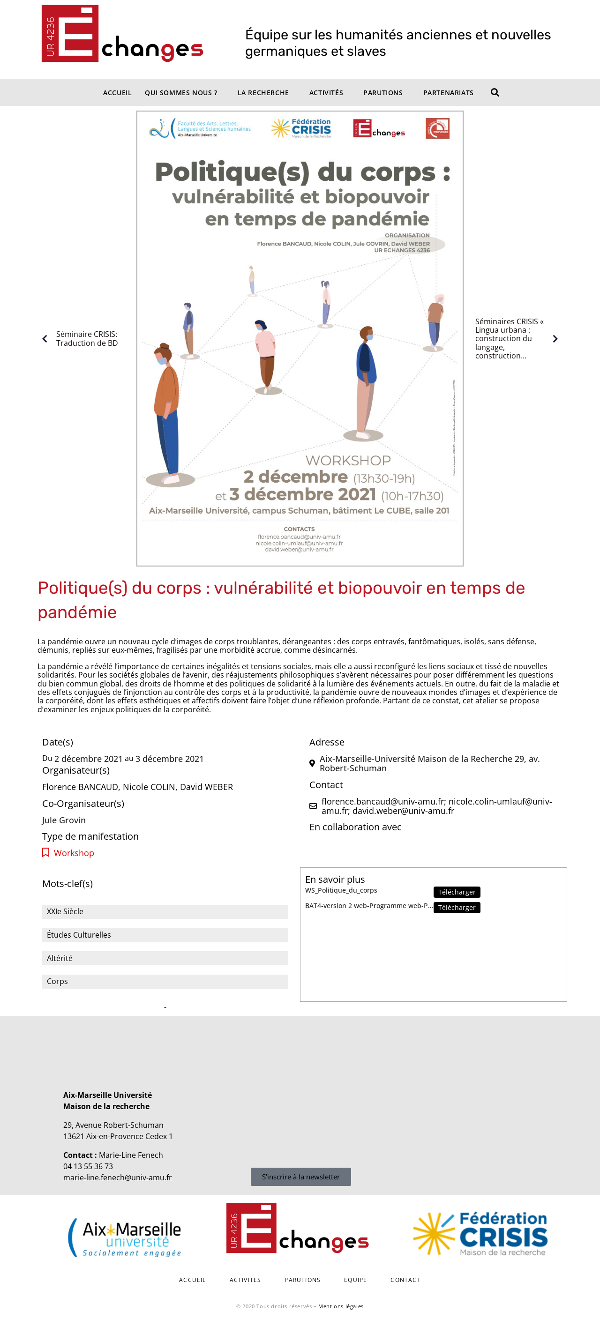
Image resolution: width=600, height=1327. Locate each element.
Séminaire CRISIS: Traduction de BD (78, 338)
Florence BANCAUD (80, 786)
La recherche (263, 92)
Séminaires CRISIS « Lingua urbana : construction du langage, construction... (518, 338)
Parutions (383, 92)
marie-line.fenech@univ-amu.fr (117, 1177)
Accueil (117, 92)
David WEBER (206, 786)
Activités (326, 92)
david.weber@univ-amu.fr (403, 810)
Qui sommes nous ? (181, 92)
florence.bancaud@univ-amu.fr (383, 801)
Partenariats (448, 92)
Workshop (74, 853)
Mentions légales (341, 1306)
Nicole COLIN (149, 786)
